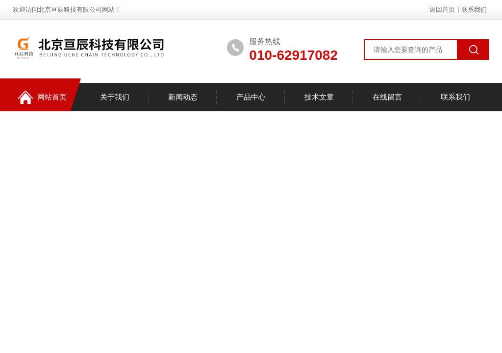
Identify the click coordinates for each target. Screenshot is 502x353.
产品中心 (251, 97)
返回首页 (442, 9)
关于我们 (114, 97)
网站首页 (42, 97)
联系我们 (474, 9)
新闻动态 (183, 97)
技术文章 (319, 97)
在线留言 (387, 97)
